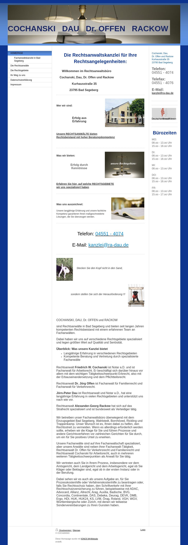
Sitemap (76, 530)
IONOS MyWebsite (89, 539)
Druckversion (63, 530)
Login (142, 530)
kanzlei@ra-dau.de (162, 93)
